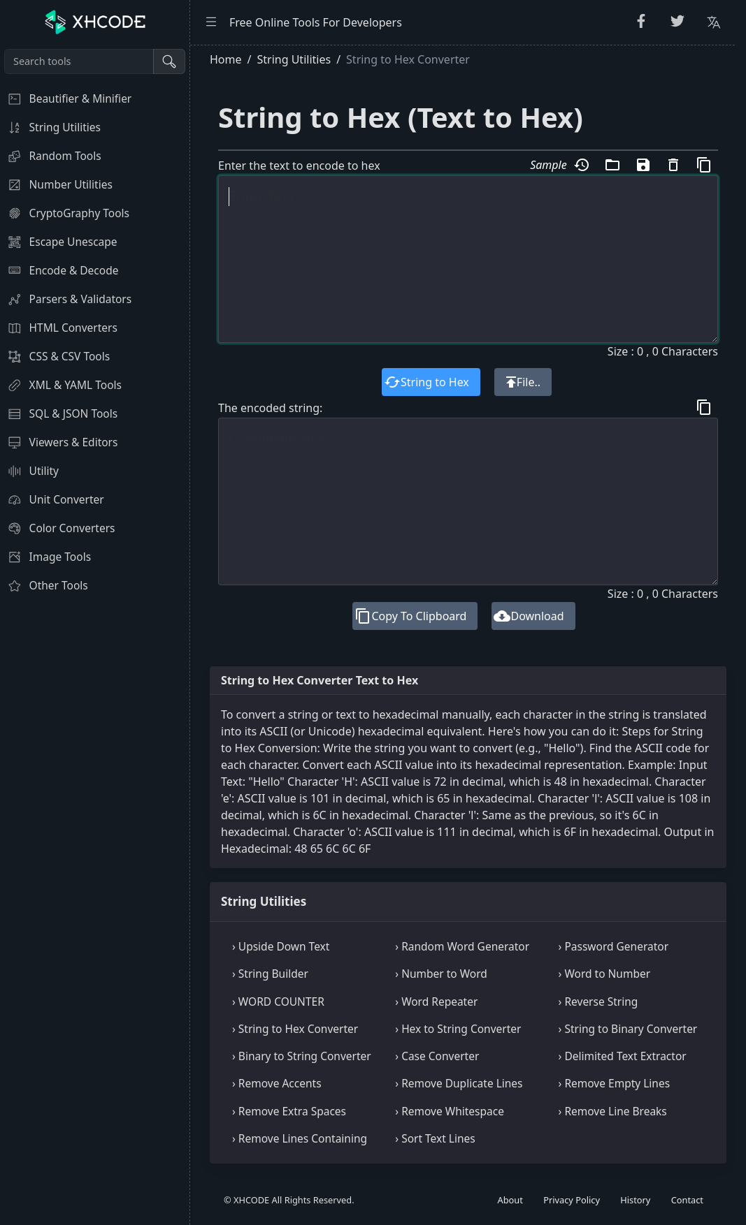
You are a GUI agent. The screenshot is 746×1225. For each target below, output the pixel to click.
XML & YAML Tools (61, 385)
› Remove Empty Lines (614, 1083)
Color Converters (57, 528)
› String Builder (270, 973)
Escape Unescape (58, 241)
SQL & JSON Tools (58, 413)
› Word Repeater (436, 1001)
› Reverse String (598, 1001)
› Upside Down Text (280, 946)
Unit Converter (52, 499)
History (635, 1200)
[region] (94, 635)
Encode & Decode (59, 270)
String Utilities (50, 127)
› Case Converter (437, 1056)
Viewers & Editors (58, 442)
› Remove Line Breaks (613, 1111)
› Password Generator (613, 946)
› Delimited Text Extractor (623, 1056)
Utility (29, 470)
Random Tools (50, 155)
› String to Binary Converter (628, 1028)
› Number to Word (441, 973)
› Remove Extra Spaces (289, 1111)
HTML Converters (58, 327)
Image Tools (45, 556)
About (510, 1200)
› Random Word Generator (462, 946)
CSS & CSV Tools (55, 356)
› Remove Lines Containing (299, 1138)
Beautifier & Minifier (65, 98)
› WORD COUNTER (278, 1001)
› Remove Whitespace (449, 1111)
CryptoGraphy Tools (64, 213)
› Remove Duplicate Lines (458, 1083)
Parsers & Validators (65, 299)
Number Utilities (56, 184)
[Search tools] (79, 61)
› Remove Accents (277, 1083)
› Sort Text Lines (435, 1138)
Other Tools (44, 585)
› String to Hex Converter (295, 1028)
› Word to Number (605, 973)
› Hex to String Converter (458, 1028)
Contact (687, 1200)
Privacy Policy (571, 1200)
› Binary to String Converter (301, 1056)
